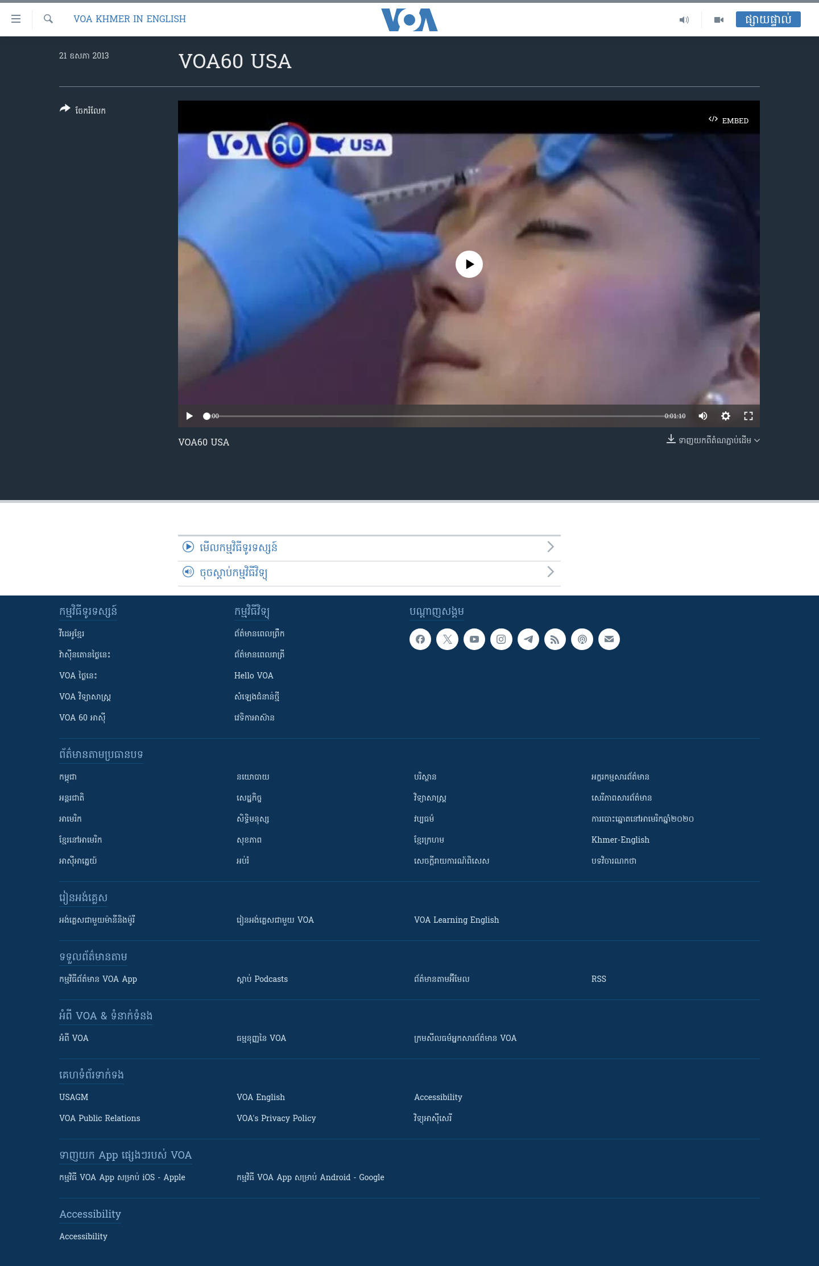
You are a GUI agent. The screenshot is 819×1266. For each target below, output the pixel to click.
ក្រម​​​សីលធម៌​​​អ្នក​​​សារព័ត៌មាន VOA (465, 1039)
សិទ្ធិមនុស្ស (253, 820)
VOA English (261, 1098)
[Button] (83, 112)
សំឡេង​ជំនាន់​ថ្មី (256, 697)
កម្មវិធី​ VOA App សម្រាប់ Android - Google (310, 1178)
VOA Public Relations (99, 1119)
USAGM (73, 1098)
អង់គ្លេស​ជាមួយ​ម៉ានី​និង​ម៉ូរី (97, 921)
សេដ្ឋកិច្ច (249, 799)
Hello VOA (254, 676)
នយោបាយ (253, 778)
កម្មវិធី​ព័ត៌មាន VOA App (98, 980)
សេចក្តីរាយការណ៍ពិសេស (452, 862)
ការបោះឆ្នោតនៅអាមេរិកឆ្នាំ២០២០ (643, 820)
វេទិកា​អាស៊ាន (254, 718)
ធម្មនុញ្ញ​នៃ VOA (262, 1039)
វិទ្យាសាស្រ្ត (430, 799)
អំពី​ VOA (74, 1039)
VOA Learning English (456, 921)
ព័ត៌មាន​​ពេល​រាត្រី (259, 655)
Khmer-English (621, 841)
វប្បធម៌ (424, 820)
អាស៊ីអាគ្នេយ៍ (78, 862)
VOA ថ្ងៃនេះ (78, 676)
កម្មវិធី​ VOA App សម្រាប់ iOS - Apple (122, 1178)
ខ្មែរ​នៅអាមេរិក (80, 841)
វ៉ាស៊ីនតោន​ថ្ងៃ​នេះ (85, 655)
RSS (599, 980)
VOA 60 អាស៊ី (82, 718)
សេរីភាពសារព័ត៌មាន (622, 799)
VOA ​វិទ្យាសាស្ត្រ (85, 697)
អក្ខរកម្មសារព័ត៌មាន (621, 778)
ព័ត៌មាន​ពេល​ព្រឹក (259, 634)
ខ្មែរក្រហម (429, 841)
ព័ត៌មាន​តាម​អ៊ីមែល (442, 980)
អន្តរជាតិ (71, 799)
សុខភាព (249, 841)
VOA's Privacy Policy (276, 1119)
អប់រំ (243, 862)
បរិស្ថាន (425, 778)
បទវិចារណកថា (614, 862)
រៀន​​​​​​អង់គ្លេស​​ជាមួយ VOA (275, 921)
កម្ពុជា (68, 778)
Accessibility (438, 1098)
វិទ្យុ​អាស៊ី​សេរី (433, 1119)
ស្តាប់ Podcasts (262, 980)
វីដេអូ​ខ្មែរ (71, 634)
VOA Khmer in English (129, 20)
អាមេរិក (70, 820)
